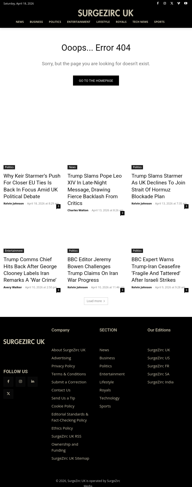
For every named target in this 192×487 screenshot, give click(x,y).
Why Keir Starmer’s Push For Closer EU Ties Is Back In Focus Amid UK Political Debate (30, 185)
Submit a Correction (69, 365)
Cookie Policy (63, 389)
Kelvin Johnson (14, 199)
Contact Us (61, 373)
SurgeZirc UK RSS (66, 420)
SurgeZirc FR (158, 349)
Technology (110, 381)
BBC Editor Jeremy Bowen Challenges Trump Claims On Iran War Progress (95, 254)
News (72, 168)
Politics (9, 168)
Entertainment (13, 240)
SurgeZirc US (159, 341)
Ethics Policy (62, 411)
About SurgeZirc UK (69, 333)
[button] (182, 22)
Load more (96, 285)
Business (107, 341)
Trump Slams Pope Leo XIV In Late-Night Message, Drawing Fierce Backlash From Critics (96, 182)
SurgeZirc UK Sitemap (70, 442)
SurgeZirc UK (159, 333)
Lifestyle (107, 365)
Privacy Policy (63, 349)
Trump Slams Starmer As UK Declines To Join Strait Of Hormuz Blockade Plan (158, 182)
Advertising (61, 341)
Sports (105, 389)
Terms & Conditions (69, 357)
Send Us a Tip (63, 381)
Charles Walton (78, 194)
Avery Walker (13, 271)
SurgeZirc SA (158, 357)
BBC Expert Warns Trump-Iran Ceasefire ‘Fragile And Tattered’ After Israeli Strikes (159, 254)
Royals (105, 373)
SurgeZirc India (161, 365)
